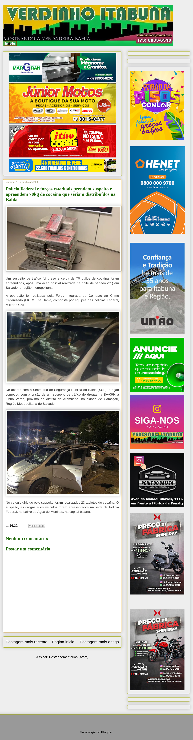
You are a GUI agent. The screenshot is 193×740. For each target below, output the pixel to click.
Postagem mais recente (26, 642)
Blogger (106, 732)
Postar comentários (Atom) (68, 657)
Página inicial (63, 642)
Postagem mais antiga (99, 642)
